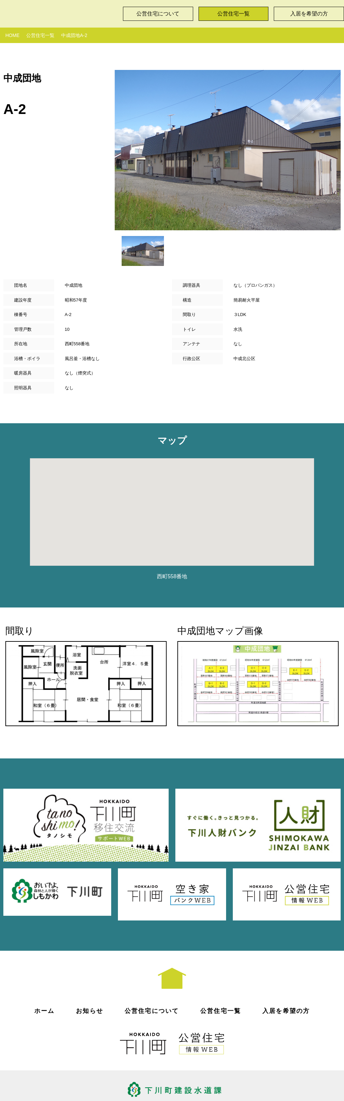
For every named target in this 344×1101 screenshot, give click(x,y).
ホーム (44, 990)
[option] (228, 150)
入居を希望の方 (286, 990)
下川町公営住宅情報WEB (59, 12)
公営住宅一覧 (233, 13)
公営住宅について (157, 13)
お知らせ (89, 990)
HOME (12, 35)
